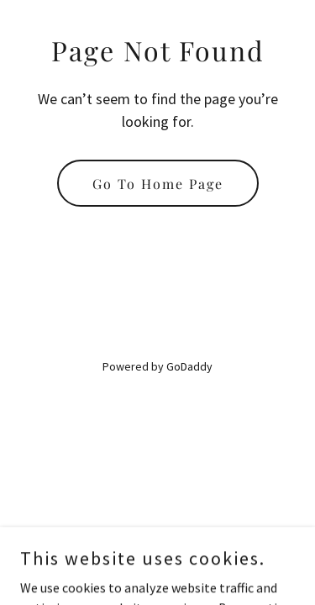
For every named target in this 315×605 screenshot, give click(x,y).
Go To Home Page (157, 183)
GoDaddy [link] (189, 366)
